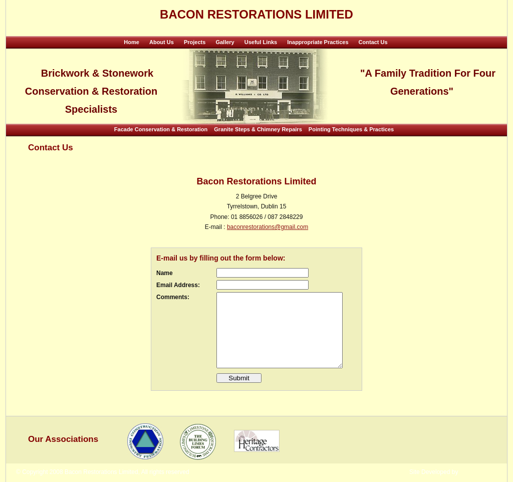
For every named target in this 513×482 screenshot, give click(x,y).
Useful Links (260, 42)
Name (164, 273)
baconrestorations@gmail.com (267, 226)
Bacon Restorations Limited (256, 14)
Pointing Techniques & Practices (351, 129)
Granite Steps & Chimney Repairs (258, 129)
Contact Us (373, 42)
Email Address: (178, 285)
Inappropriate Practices (317, 42)
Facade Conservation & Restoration (160, 129)
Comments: (172, 297)
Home (131, 42)
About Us (161, 42)
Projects (194, 42)
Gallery (224, 42)
